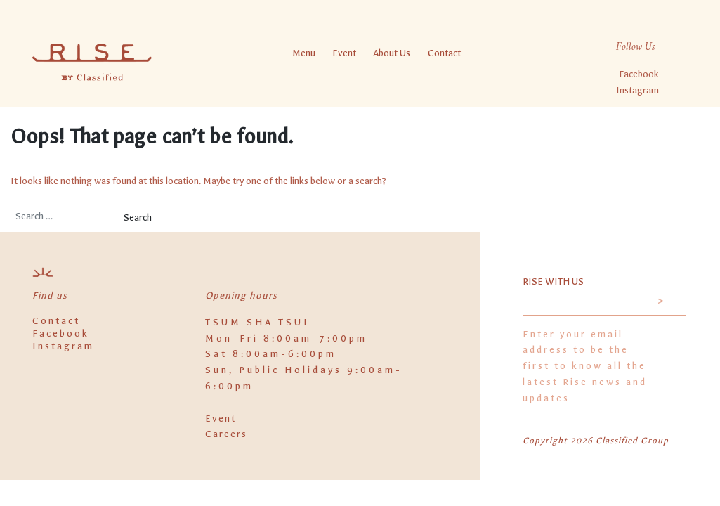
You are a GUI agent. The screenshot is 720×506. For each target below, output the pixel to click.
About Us (391, 52)
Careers (226, 434)
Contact (443, 52)
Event (344, 52)
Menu (303, 52)
